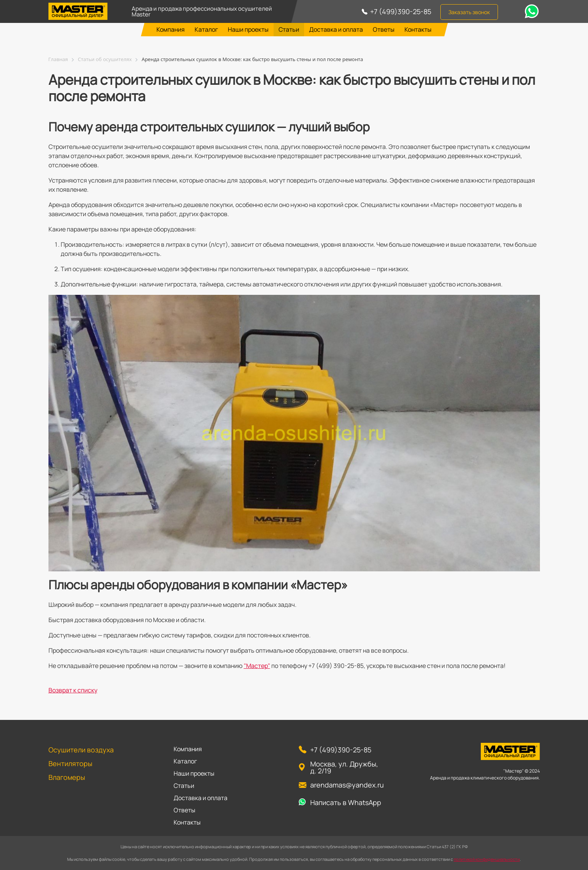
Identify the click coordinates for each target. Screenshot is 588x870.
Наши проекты (248, 29)
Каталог (206, 29)
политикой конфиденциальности (487, 859)
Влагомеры (66, 777)
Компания (170, 29)
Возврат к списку (72, 690)
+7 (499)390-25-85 (400, 11)
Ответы (384, 29)
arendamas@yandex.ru (347, 784)
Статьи (289, 29)
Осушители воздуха (81, 749)
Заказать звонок (469, 12)
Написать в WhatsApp (345, 802)
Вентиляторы (70, 763)
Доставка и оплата (336, 29)
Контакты (418, 29)
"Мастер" (257, 665)
